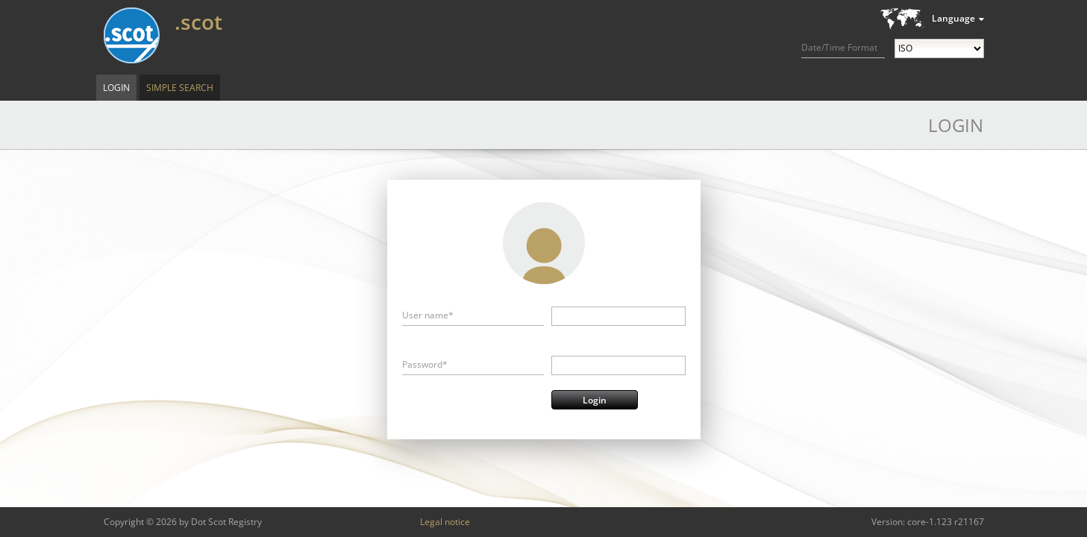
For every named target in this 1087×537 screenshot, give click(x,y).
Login (116, 87)
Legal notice (445, 521)
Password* (425, 364)
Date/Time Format (839, 47)
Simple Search (179, 87)
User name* (428, 315)
